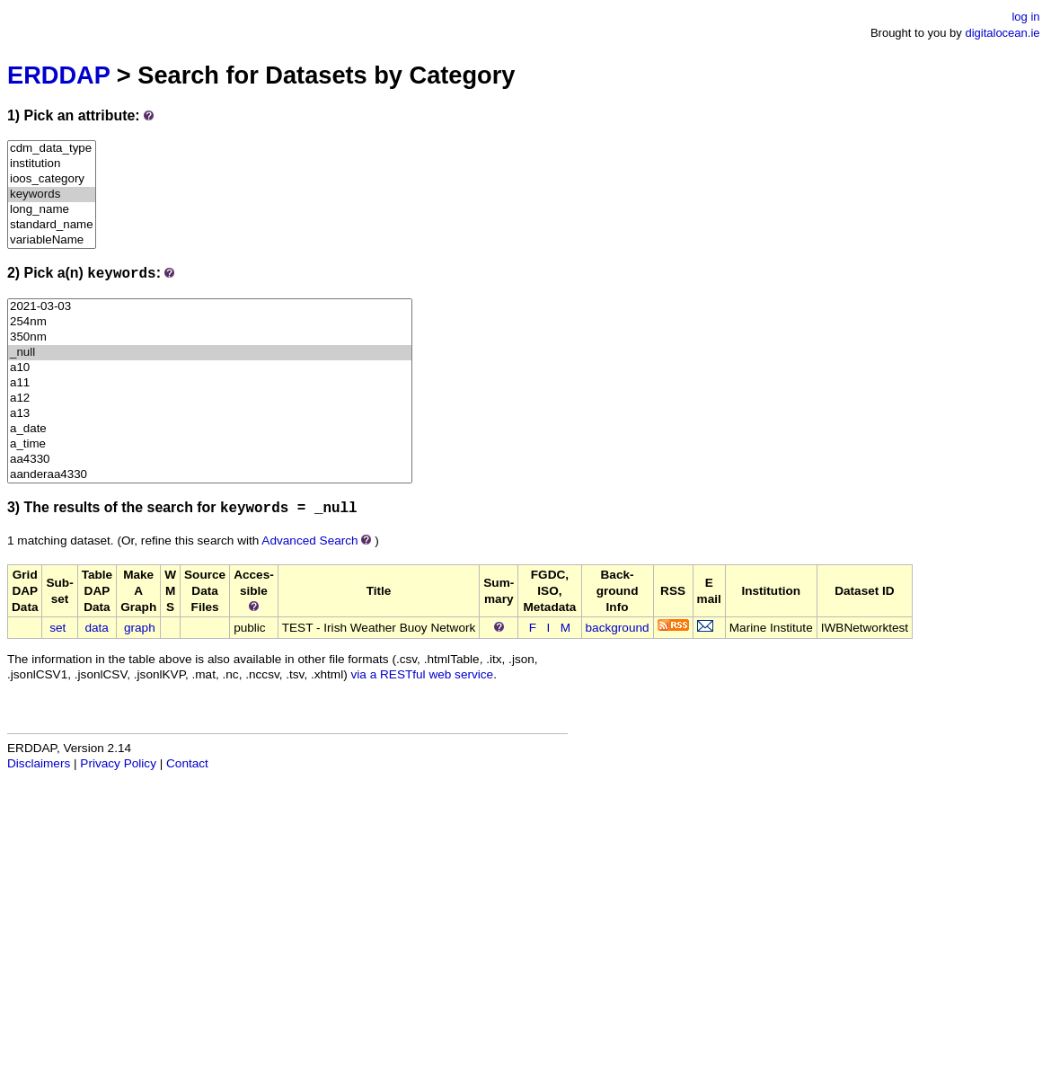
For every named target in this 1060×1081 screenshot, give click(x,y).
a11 (209, 383)
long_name (51, 209)
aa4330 (209, 459)
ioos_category (51, 179)
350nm (209, 337)
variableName (51, 240)
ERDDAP (58, 75)
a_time (209, 444)
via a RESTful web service (422, 674)
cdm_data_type (51, 148)
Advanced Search (309, 540)
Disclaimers (38, 763)
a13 (209, 413)
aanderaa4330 (209, 475)
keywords (51, 194)
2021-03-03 (209, 307)
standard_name (51, 225)
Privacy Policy (118, 763)
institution (51, 164)
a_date (209, 429)
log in (1025, 16)
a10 (209, 368)
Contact (187, 763)
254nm (209, 322)
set (57, 627)
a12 (209, 398)
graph (139, 627)
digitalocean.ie (1002, 33)
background (617, 627)
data (96, 627)
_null (209, 352)
